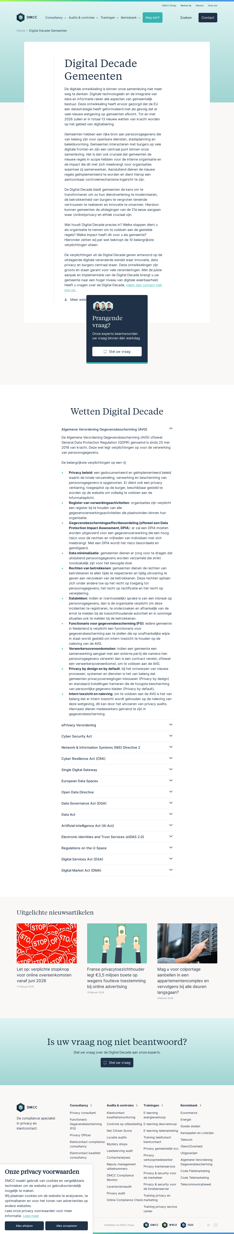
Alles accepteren (66, 1225)
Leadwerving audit (120, 1151)
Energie (186, 1119)
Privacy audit (116, 1193)
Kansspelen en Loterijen (197, 1133)
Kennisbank (129, 17)
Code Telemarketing (195, 1177)
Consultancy (54, 17)
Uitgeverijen (189, 1153)
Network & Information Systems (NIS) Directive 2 (117, 747)
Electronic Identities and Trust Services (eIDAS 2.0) (117, 836)
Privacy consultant (83, 1113)
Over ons (212, 5)
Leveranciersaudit (119, 1186)
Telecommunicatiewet (196, 1184)
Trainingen (107, 17)
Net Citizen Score (119, 1131)
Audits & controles (82, 17)
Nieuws (200, 5)
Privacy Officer (80, 1135)
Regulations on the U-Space (117, 848)
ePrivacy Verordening (117, 725)
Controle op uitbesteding (124, 1124)
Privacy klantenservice (159, 1166)
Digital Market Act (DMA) (117, 870)
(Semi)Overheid (191, 1146)
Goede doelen (190, 1126)
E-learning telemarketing (161, 1131)
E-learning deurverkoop (160, 1124)
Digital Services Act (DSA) (117, 859)
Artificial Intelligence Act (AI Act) (117, 825)
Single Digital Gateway (117, 769)
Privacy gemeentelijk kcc (161, 1148)
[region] (46, 1199)
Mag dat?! (153, 17)
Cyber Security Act (117, 736)
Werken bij (186, 5)
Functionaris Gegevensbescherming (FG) (86, 1124)
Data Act (117, 814)
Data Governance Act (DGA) (117, 803)
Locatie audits (117, 1137)
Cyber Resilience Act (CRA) (117, 758)
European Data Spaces (117, 780)
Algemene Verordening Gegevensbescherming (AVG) (117, 429)
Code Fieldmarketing (195, 1171)
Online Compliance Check (125, 1200)
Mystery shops (117, 1144)
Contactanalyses (118, 1157)
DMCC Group (169, 5)
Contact (208, 18)
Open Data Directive (117, 792)
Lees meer (31, 1216)
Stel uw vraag (117, 352)
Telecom (186, 1139)
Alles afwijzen (24, 1225)
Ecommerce (189, 1113)
